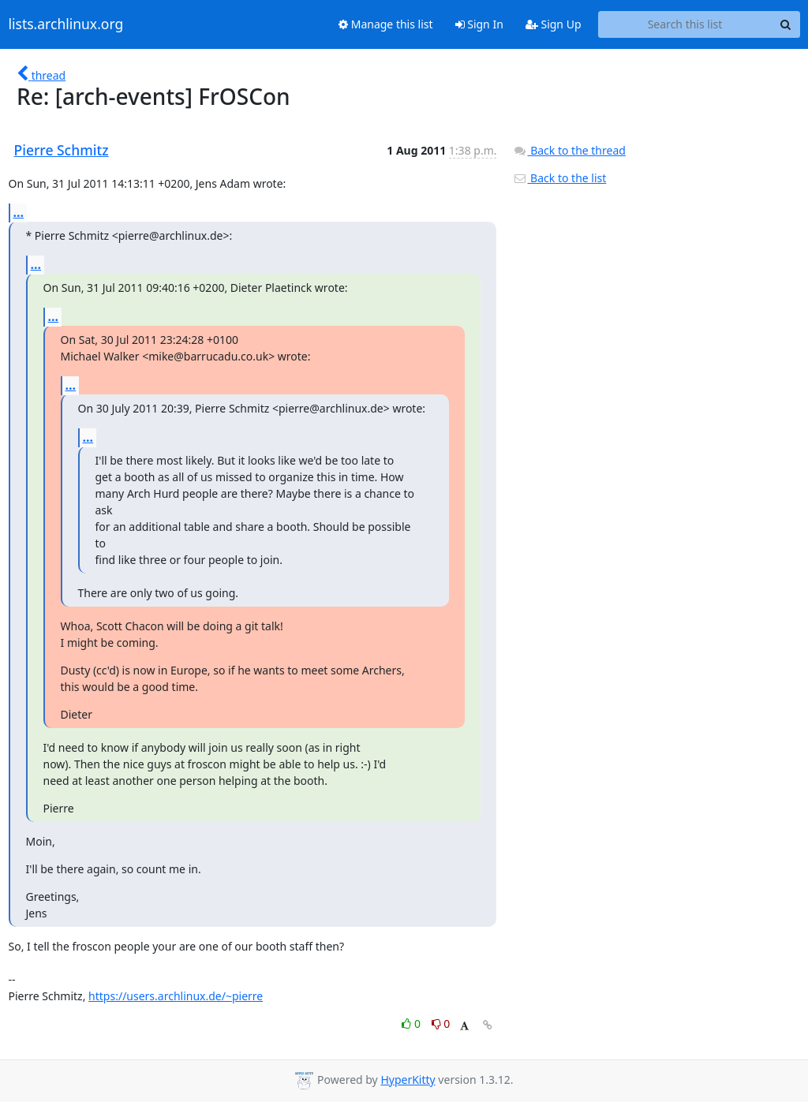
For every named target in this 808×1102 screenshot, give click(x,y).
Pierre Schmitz (61, 149)
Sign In (479, 24)
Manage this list (386, 24)
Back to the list (559, 177)
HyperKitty (407, 1079)
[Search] (786, 24)
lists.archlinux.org (66, 24)
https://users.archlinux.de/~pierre (175, 995)
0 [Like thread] (412, 1023)
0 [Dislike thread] (441, 1023)
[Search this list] (685, 24)
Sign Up (554, 24)
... (18, 212)
